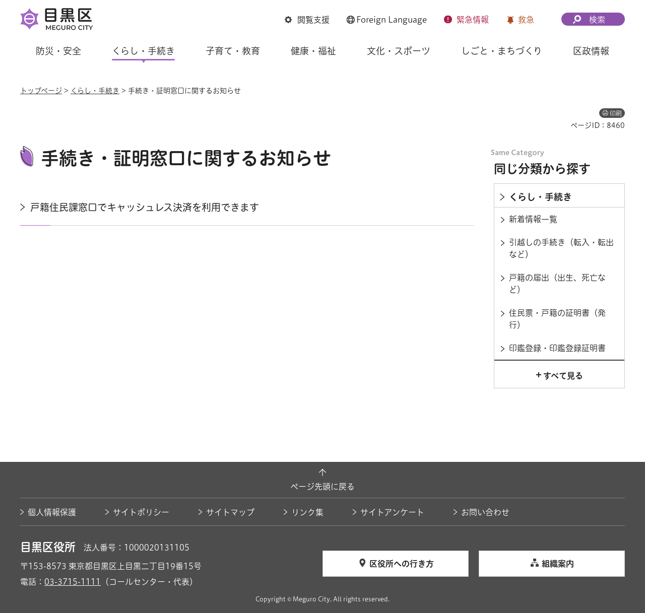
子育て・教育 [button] (233, 50)
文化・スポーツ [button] (398, 50)
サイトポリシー (141, 512)
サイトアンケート (392, 512)
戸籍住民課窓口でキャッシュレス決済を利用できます (144, 207)
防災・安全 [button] (58, 50)
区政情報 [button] (591, 50)
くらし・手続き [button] (143, 50)
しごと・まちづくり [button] (501, 50)
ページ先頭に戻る (322, 487)
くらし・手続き (95, 90)
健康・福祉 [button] (313, 50)
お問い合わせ (485, 512)
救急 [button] (526, 20)
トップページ (41, 90)
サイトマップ (230, 512)
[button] (307, 19)
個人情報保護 (52, 512)
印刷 (616, 113)
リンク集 (307, 512)
